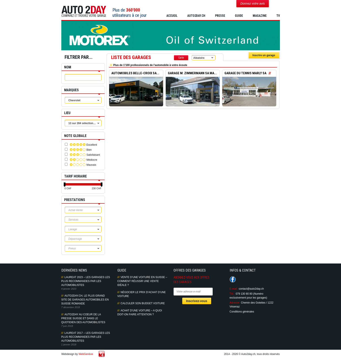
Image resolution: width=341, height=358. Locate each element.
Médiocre (92, 159)
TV (278, 15)
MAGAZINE (260, 15)
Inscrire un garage (263, 55)
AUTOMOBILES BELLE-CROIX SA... (135, 73)
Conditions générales (242, 311)
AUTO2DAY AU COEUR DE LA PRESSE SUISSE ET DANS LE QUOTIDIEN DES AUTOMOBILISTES (83, 318)
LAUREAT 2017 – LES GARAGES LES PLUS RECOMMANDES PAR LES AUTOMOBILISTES (85, 336)
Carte (181, 57)
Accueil (171, 15)
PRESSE (220, 15)
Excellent (92, 144)
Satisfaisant (93, 154)
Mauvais (91, 164)
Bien (89, 149)
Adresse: (235, 302)
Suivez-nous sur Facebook (233, 279)
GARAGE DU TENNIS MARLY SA (245, 73)
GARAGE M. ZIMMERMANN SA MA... (192, 73)
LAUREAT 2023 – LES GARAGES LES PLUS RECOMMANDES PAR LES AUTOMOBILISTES (85, 281)
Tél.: (232, 293)
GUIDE (239, 15)
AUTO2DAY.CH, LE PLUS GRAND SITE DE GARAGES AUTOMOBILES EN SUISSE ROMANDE (85, 299)
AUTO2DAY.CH (196, 15)
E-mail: (234, 288)
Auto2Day (83, 11)
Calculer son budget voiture (143, 303)
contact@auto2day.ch (251, 288)
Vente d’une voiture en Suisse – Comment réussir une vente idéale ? (142, 281)
